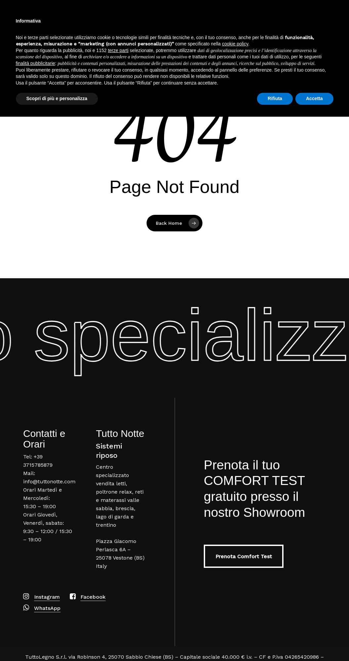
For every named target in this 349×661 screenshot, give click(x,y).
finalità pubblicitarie (35, 607)
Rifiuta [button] (275, 642)
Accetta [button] (314, 642)
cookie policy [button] (235, 588)
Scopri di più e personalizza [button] (56, 642)
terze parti (118, 594)
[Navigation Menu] (334, 24)
